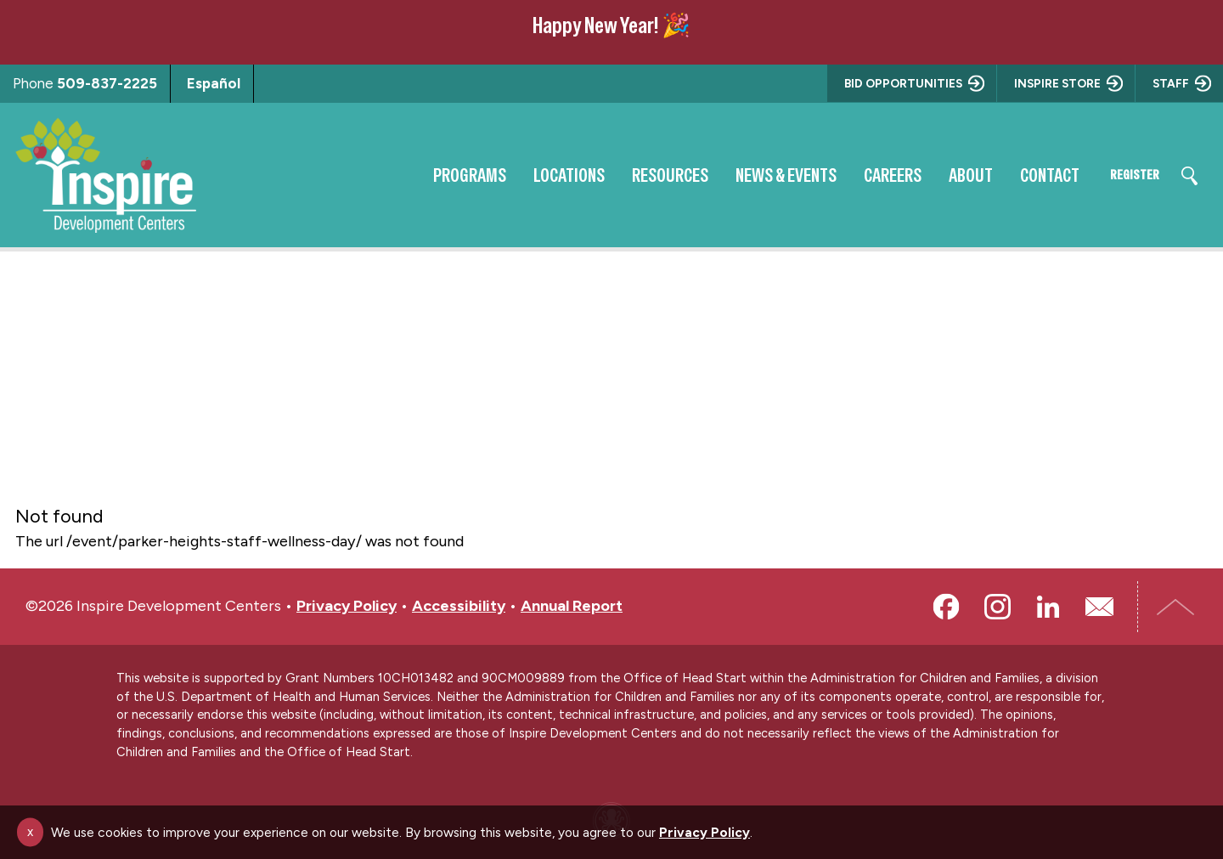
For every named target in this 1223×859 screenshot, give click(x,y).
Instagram (997, 606)
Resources (648, 175)
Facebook (946, 606)
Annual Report (572, 605)
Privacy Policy (346, 605)
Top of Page (1176, 606)
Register (1123, 175)
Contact (1027, 175)
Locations (547, 175)
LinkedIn (1048, 606)
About (949, 175)
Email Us (1099, 606)
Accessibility (458, 605)
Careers (870, 175)
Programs (447, 175)
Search (1189, 176)
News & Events (763, 175)
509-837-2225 (107, 83)
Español (213, 83)
